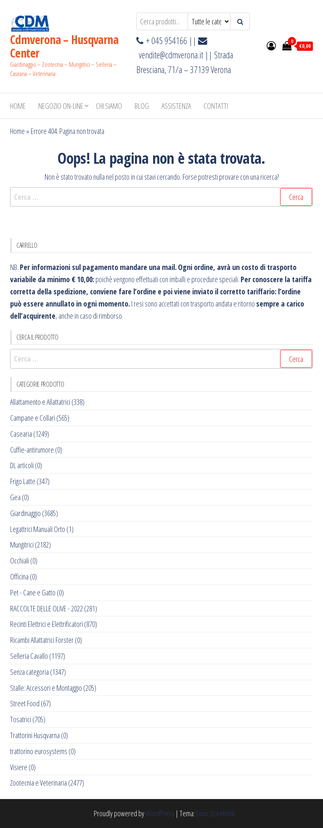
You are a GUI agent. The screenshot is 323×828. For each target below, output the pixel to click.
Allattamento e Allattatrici (40, 402)
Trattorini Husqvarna (35, 735)
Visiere (18, 767)
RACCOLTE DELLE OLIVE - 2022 (46, 608)
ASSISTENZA (176, 106)
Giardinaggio (25, 513)
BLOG (142, 106)
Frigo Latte (22, 481)
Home (18, 106)
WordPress (160, 813)
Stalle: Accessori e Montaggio (46, 688)
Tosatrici (20, 719)
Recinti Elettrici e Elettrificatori (46, 624)
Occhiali (19, 560)
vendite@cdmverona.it (171, 55)
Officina (19, 576)
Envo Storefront (215, 813)
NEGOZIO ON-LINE (60, 106)
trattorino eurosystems (38, 751)
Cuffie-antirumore (32, 450)
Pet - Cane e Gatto (33, 592)
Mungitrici (22, 545)
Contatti (216, 106)
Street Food (25, 703)
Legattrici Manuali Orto (37, 529)
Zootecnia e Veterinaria (38, 783)
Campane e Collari (32, 418)
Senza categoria (29, 672)
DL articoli (22, 465)
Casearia (21, 434)
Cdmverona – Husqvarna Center (64, 46)
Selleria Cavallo (29, 656)
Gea (15, 497)
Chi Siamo (109, 106)
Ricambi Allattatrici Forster (42, 640)
